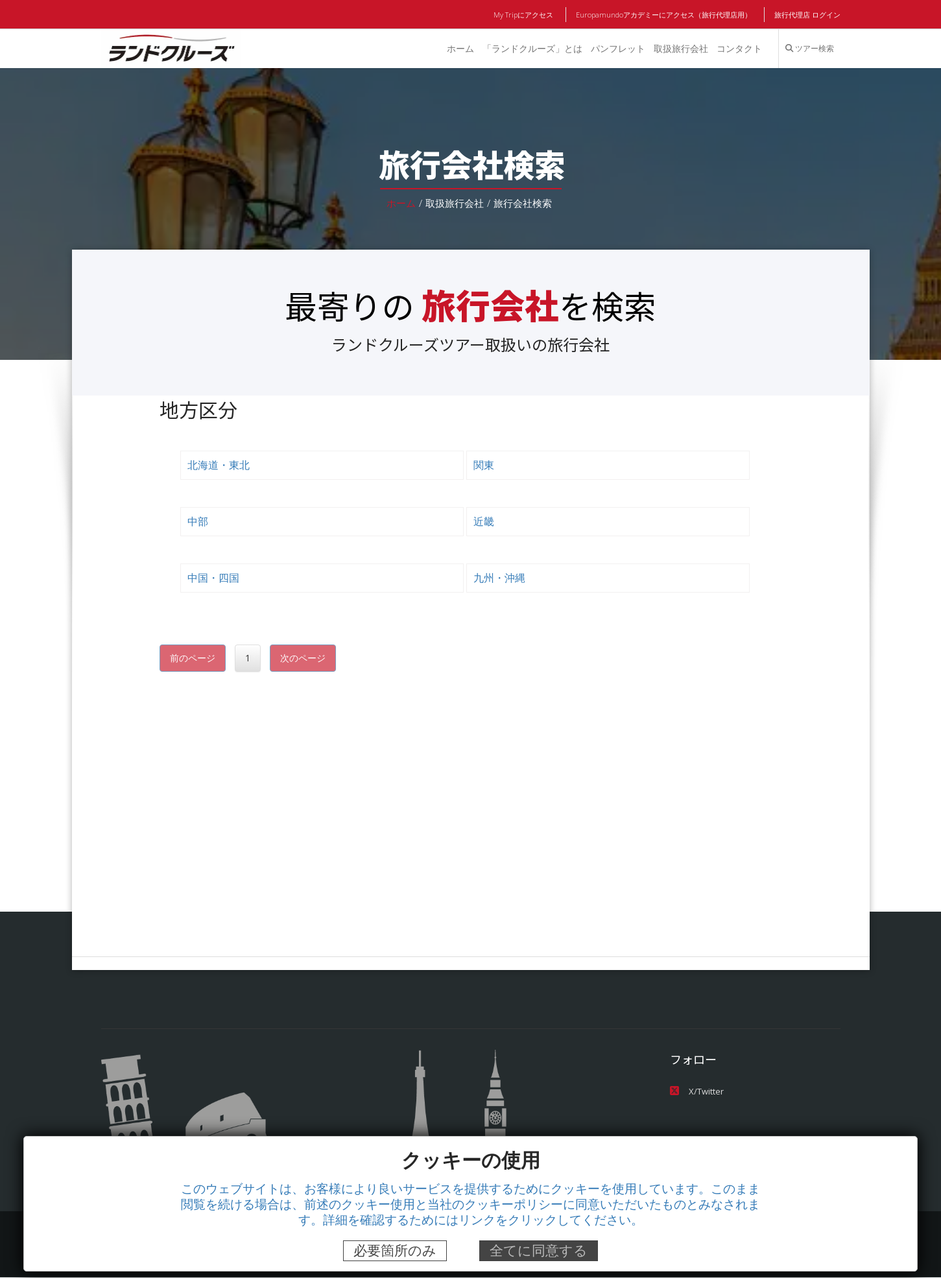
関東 (483, 465)
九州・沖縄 (499, 578)
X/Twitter (696, 1091)
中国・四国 (213, 578)
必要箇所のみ (394, 1250)
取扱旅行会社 (680, 49)
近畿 (483, 521)
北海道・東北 (218, 465)
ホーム (458, 49)
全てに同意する (539, 1250)
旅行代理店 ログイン (807, 15)
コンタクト (738, 49)
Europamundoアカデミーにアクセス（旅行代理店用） (664, 15)
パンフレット (617, 49)
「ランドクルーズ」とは (531, 49)
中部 (197, 521)
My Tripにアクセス (524, 15)
